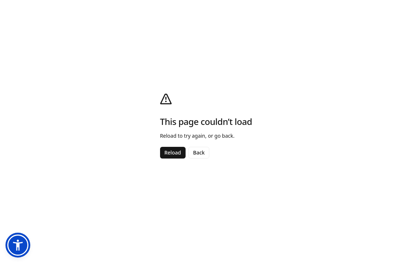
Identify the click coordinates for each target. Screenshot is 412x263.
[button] (17, 245)
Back (199, 152)
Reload (172, 152)
